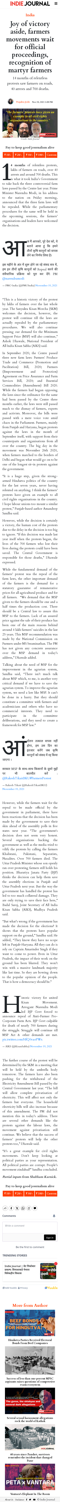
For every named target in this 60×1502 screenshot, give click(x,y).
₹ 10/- (7, 155)
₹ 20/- (18, 155)
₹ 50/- (29, 155)
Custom (51, 155)
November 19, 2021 (46, 285)
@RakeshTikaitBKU (16, 778)
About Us (9, 1497)
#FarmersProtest (40, 778)
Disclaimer (19, 1497)
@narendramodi (13, 279)
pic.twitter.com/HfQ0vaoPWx (22, 1039)
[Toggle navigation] (56, 3)
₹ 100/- (40, 155)
